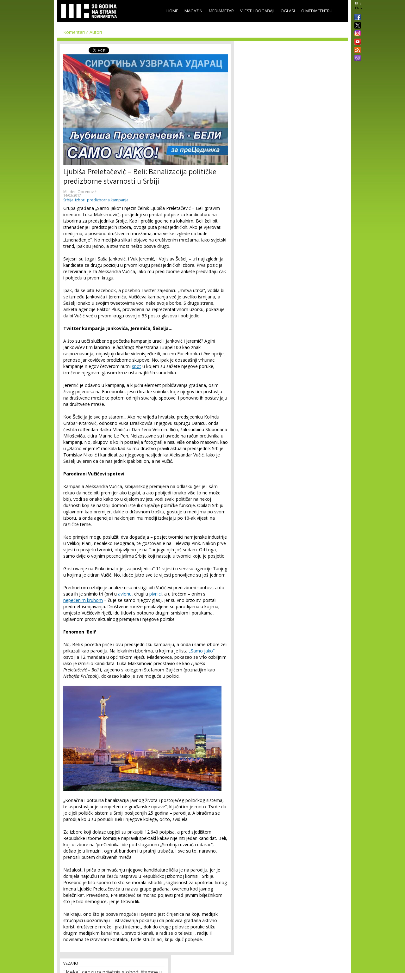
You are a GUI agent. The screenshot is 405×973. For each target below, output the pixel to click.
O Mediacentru (317, 11)
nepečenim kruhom (83, 600)
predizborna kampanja (107, 200)
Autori (96, 32)
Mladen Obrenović (80, 191)
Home (172, 11)
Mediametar (221, 11)
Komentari (74, 32)
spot (136, 366)
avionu (125, 594)
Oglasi (288, 11)
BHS (358, 3)
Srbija (68, 200)
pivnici (155, 594)
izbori (80, 200)
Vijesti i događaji (257, 11)
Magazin (193, 11)
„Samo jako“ (202, 651)
